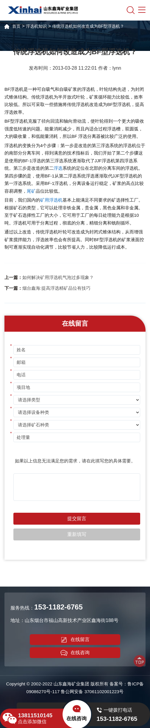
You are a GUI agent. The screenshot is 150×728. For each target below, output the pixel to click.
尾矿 (31, 191)
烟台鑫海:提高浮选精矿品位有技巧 (56, 288)
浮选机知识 (36, 26)
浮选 (58, 168)
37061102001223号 (104, 691)
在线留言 (75, 640)
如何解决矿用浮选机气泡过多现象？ (58, 277)
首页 (16, 26)
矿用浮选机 (51, 199)
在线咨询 (75, 653)
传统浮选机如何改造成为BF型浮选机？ (88, 26)
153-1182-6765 (58, 607)
